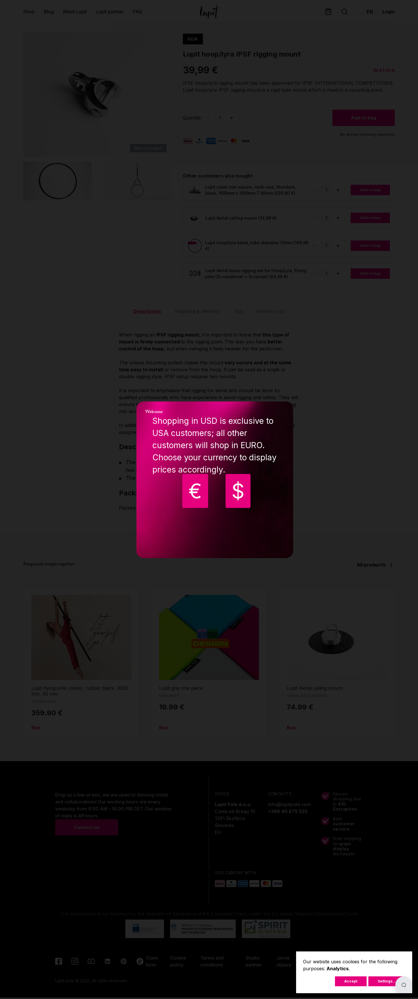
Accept (350, 981)
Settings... (387, 981)
